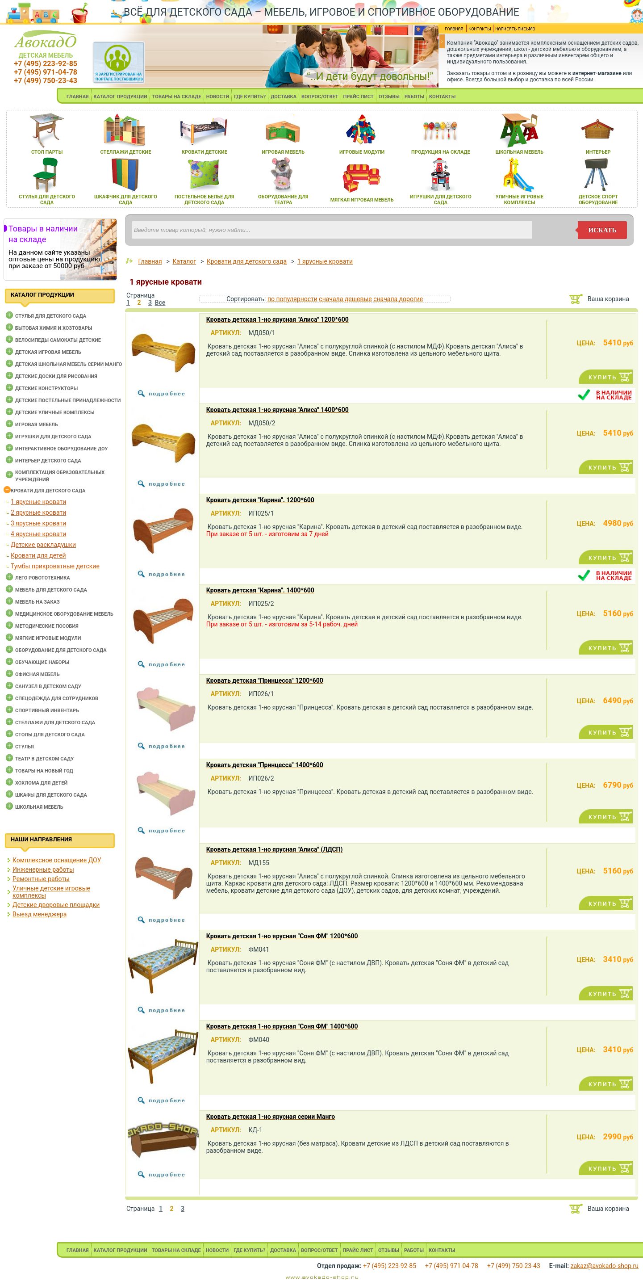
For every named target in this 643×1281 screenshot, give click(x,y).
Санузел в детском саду (48, 686)
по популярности (292, 298)
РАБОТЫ (414, 97)
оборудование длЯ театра (283, 200)
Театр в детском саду (44, 759)
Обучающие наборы (42, 662)
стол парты (47, 152)
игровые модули (361, 152)
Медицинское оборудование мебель (64, 614)
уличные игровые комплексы (519, 200)
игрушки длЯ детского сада (440, 200)
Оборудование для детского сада (61, 650)
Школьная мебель (39, 807)
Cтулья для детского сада (50, 316)
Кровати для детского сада (48, 491)
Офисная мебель (37, 674)
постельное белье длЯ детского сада (204, 200)
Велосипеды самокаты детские (58, 340)
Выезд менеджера (40, 914)
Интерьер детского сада (48, 461)
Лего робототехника (42, 578)
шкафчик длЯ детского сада (125, 200)
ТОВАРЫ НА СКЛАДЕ (176, 97)
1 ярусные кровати (38, 501)
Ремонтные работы (41, 878)
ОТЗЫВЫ (389, 97)
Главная (150, 261)
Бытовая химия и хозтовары (53, 328)
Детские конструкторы (46, 388)
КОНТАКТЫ (442, 97)
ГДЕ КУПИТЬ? (250, 97)
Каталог (184, 261)
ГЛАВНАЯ (78, 97)
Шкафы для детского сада (51, 795)
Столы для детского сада (50, 735)
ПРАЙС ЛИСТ (358, 97)
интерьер (598, 152)
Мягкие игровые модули (48, 638)
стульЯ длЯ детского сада (47, 200)
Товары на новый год (44, 771)
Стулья (24, 747)
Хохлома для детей (41, 783)
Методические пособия (47, 626)
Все (160, 302)
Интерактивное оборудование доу (61, 449)
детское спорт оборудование (598, 200)
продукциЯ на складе (440, 152)
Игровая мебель (36, 425)
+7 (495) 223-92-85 (45, 63)
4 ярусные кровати (38, 534)
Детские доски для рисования (56, 376)
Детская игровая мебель (48, 352)
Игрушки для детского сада (53, 437)
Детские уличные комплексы (55, 413)
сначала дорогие (398, 298)
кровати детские (204, 152)
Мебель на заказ (37, 602)
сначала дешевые (345, 298)
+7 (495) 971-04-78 (45, 72)
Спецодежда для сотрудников (56, 698)
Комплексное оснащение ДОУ (57, 860)
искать (603, 230)
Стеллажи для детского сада (55, 723)
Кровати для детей (38, 555)
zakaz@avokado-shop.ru (605, 1265)
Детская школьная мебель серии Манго (68, 364)
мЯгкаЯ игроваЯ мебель (362, 200)
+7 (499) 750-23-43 (45, 80)
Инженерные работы (43, 869)
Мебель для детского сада (51, 590)
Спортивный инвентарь (47, 711)
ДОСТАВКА (283, 97)
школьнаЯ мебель (520, 152)
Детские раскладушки (43, 544)
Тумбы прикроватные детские (55, 566)
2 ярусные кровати (38, 512)
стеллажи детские (125, 152)
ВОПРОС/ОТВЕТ (319, 97)
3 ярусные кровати (38, 523)
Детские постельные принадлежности (68, 400)
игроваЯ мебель (283, 152)
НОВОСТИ (218, 97)
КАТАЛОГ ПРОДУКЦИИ (120, 97)
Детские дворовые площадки (56, 904)
